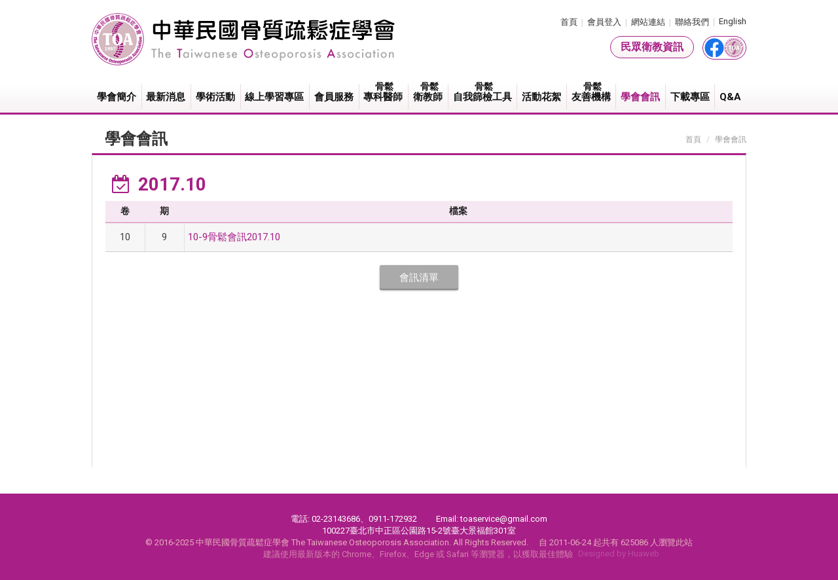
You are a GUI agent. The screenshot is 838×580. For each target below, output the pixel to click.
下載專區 (690, 97)
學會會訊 (640, 97)
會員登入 (604, 22)
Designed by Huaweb (618, 553)
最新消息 (165, 97)
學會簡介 (116, 97)
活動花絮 (541, 97)
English (732, 21)
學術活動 (215, 97)
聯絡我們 (692, 22)
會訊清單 (419, 277)
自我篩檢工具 (483, 92)
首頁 (568, 22)
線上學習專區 (274, 97)
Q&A (730, 97)
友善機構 (592, 92)
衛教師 (428, 92)
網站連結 (648, 22)
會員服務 (334, 97)
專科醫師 (384, 92)
